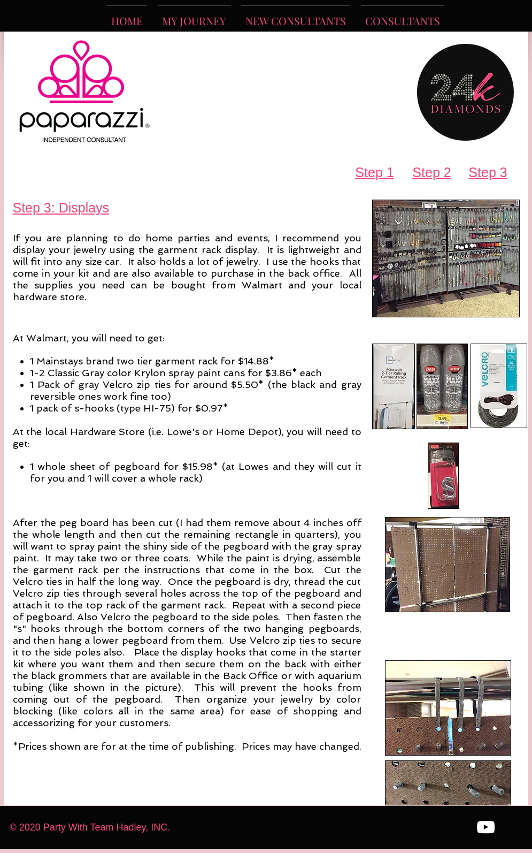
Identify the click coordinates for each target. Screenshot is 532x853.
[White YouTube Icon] (486, 827)
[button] (296, 15)
